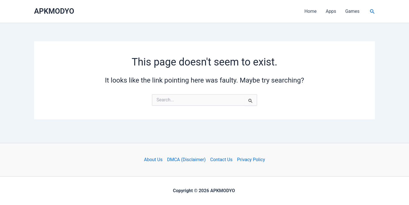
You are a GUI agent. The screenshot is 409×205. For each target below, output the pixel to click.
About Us (153, 159)
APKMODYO (54, 11)
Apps (331, 11)
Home (310, 11)
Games (352, 11)
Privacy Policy (251, 159)
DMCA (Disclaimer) (186, 159)
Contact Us (221, 159)
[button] (372, 11)
